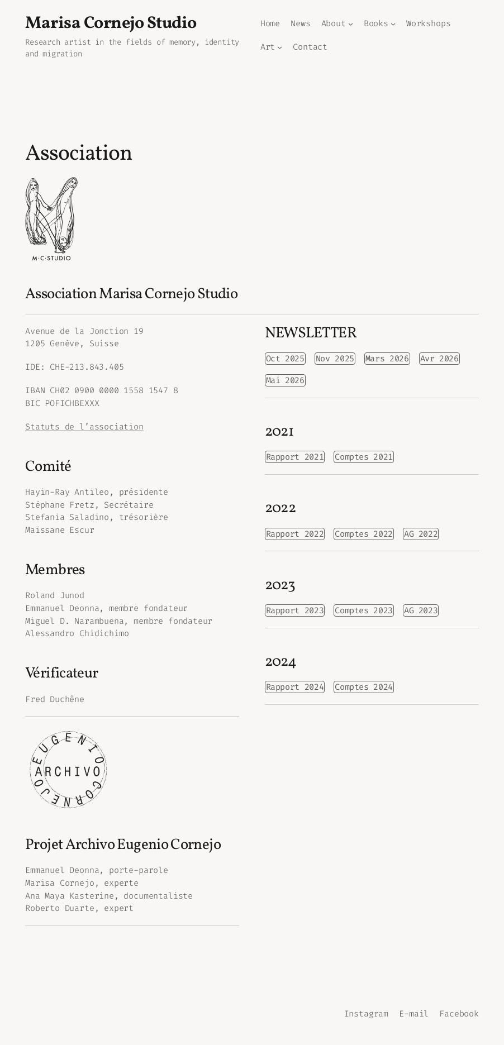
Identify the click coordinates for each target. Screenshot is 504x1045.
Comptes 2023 (364, 610)
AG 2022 (421, 534)
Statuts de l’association (84, 426)
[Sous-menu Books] (393, 23)
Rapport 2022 (295, 534)
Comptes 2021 (364, 456)
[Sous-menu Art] (279, 47)
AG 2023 (421, 610)
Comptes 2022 (364, 534)
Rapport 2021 (295, 456)
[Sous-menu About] (350, 23)
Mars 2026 (387, 358)
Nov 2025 (335, 358)
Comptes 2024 (364, 687)
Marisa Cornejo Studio (111, 23)
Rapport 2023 (295, 610)
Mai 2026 (285, 380)
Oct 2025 (285, 358)
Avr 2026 (439, 358)
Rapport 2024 (295, 687)
